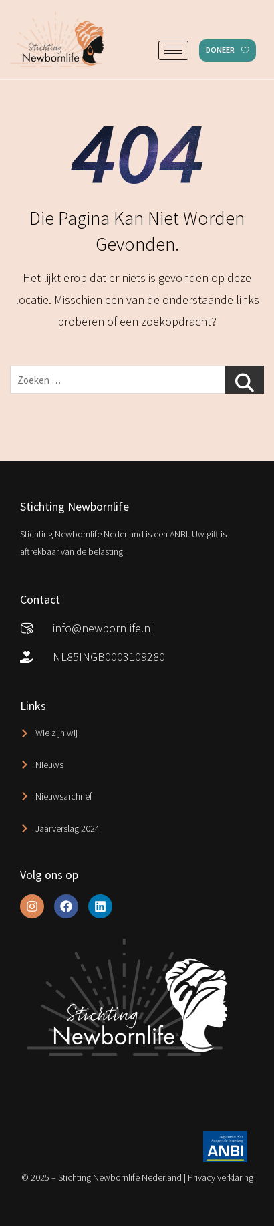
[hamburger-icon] (173, 50)
